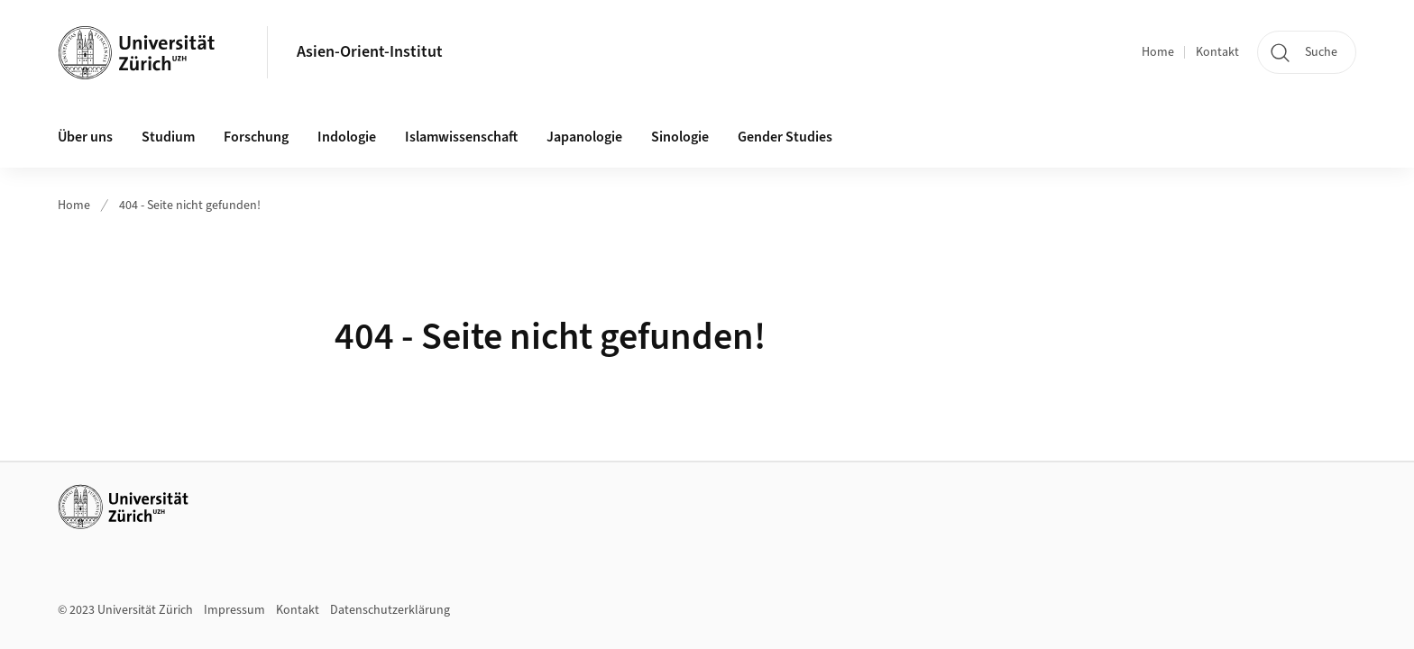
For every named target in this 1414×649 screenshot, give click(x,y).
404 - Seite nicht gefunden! (190, 206)
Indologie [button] (346, 137)
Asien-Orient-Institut (370, 52)
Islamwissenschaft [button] (461, 137)
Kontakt (1217, 52)
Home (1158, 52)
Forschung (256, 137)
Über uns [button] (85, 137)
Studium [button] (168, 137)
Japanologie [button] (584, 137)
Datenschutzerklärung (390, 610)
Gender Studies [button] (785, 137)
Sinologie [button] (680, 137)
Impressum (234, 610)
